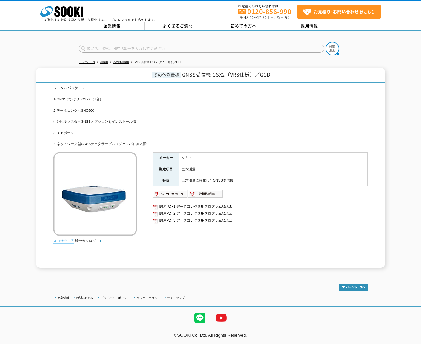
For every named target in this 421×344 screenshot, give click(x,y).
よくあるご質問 (178, 26)
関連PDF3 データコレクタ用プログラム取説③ (195, 220)
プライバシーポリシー (115, 297)
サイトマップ (176, 297)
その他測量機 (121, 62)
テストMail (410, 341)
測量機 (104, 62)
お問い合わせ (85, 297)
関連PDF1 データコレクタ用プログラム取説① (195, 206)
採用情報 (309, 26)
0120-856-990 (269, 11)
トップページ (87, 62)
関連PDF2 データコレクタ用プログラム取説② (195, 213)
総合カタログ (85, 241)
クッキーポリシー (148, 297)
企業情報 (112, 26)
